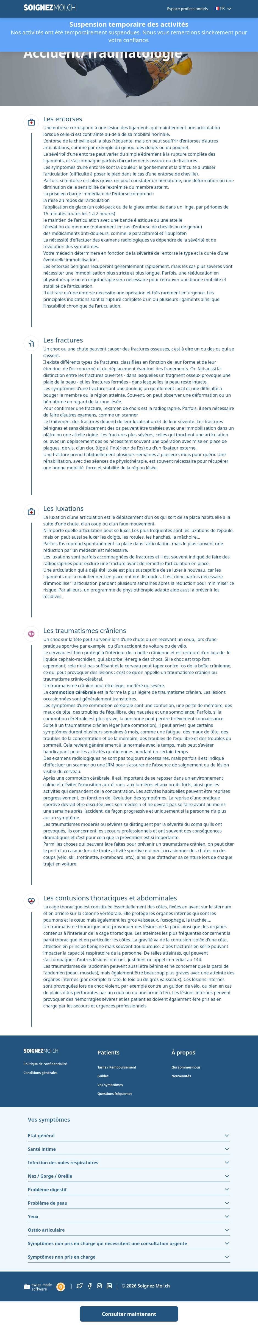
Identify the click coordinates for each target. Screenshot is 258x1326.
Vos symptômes (110, 1085)
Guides (103, 1076)
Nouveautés (181, 1076)
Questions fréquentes (115, 1093)
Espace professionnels (187, 8)
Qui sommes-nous (185, 1067)
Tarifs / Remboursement (117, 1067)
